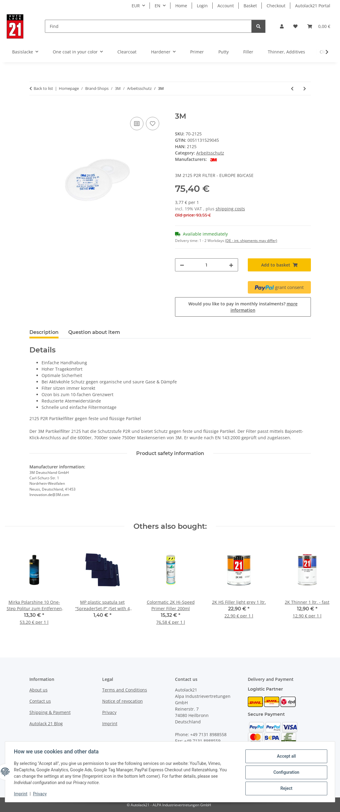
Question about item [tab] (94, 332)
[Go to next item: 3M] (304, 88)
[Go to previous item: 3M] (292, 88)
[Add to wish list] (152, 123)
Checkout (276, 5)
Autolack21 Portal (312, 5)
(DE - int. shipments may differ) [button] (251, 240)
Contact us (40, 701)
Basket (250, 5)
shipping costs (230, 209)
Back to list (43, 88)
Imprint (21, 793)
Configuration (285, 772)
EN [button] (157, 5)
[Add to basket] (34, 108)
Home (181, 5)
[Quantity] (206, 265)
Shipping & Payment (50, 712)
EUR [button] (136, 5)
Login (202, 5)
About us (38, 690)
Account (225, 5)
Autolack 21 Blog (46, 723)
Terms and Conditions (124, 690)
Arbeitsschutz (210, 153)
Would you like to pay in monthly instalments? (243, 307)
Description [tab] (44, 332)
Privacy (41, 793)
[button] (281, 26)
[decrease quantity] (182, 265)
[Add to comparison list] (136, 123)
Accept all (285, 756)
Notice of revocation (122, 701)
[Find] (148, 26)
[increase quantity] (231, 265)
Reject (285, 788)
